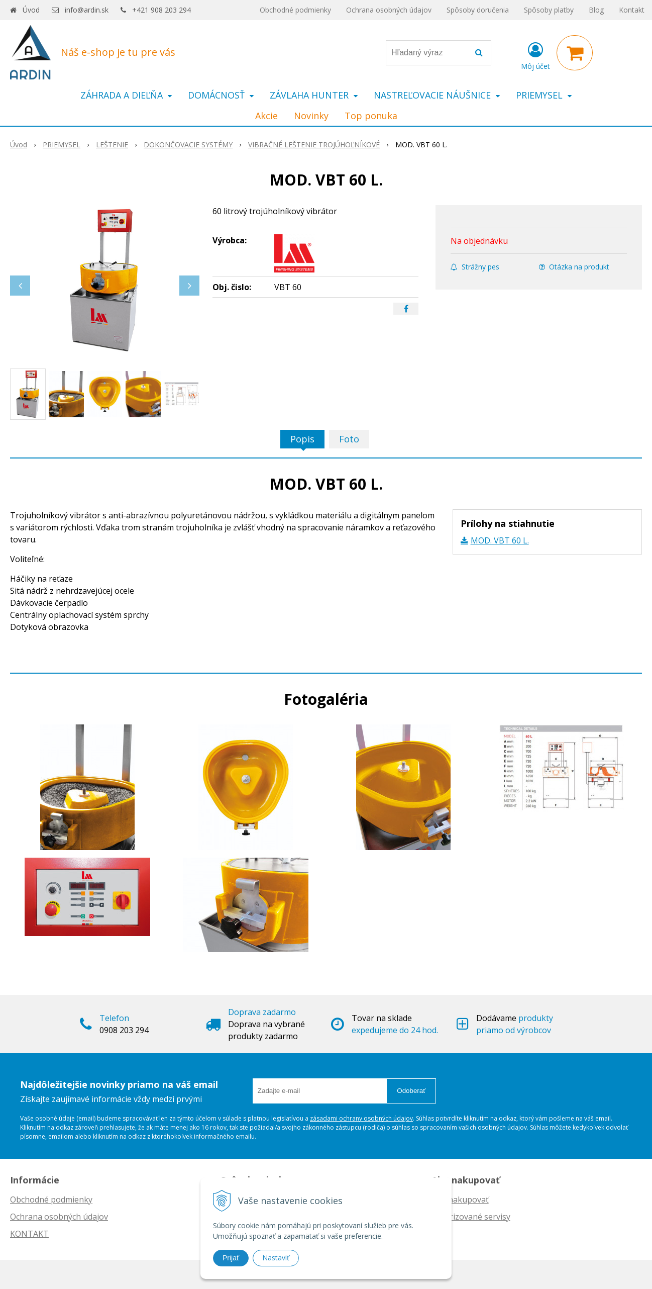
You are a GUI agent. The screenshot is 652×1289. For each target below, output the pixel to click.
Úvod (31, 10)
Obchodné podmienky (295, 10)
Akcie (266, 116)
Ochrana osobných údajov (388, 10)
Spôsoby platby (549, 10)
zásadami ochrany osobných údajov (361, 1118)
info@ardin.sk (86, 10)
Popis (302, 439)
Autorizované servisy (470, 1216)
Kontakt (631, 10)
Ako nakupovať (460, 1199)
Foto (349, 439)
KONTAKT (29, 1233)
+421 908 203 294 (161, 10)
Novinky (311, 116)
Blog (596, 10)
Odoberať (411, 1090)
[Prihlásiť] (535, 54)
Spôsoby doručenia (478, 10)
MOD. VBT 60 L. (500, 540)
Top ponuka (371, 116)
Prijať (231, 1258)
